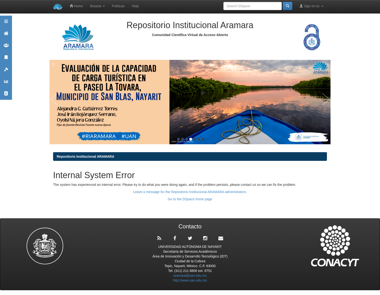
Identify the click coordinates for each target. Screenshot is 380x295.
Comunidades (6, 47)
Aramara (6, 35)
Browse (97, 6)
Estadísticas (6, 83)
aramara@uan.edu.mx (190, 275)
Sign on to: (311, 6)
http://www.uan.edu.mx (190, 280)
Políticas (118, 6)
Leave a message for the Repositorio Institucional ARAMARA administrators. (190, 192)
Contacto (6, 95)
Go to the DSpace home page (190, 199)
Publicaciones (6, 59)
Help (135, 6)
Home (76, 6)
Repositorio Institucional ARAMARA (85, 156)
